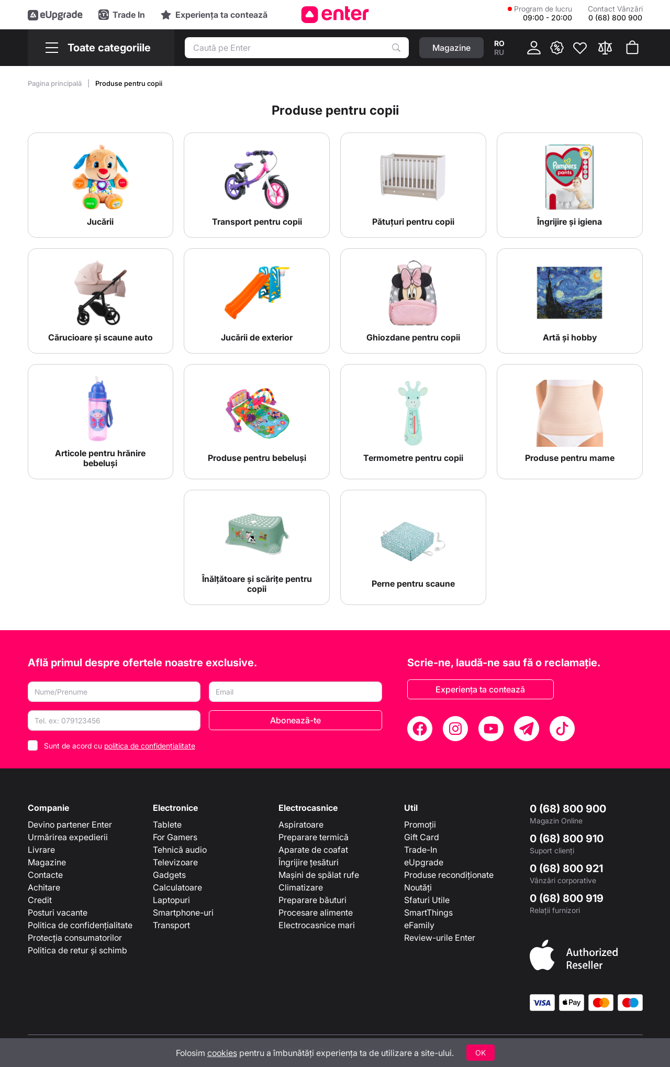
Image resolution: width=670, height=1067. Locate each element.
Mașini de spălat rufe (318, 875)
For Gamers (175, 837)
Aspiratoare (300, 824)
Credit (40, 900)
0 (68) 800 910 (567, 838)
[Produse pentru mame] (569, 422)
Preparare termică (313, 837)
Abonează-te (295, 720)
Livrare (41, 849)
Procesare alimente (315, 912)
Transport (171, 925)
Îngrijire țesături (308, 862)
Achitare (44, 887)
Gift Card (421, 837)
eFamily (419, 925)
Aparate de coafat (313, 849)
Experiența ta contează (480, 689)
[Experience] (214, 14)
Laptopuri (171, 900)
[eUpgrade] (55, 14)
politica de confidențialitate (149, 745)
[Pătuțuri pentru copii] (413, 185)
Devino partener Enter (70, 824)
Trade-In (420, 849)
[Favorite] (580, 47)
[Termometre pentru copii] (413, 422)
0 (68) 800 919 (567, 898)
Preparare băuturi (312, 900)
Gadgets (169, 875)
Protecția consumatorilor (75, 937)
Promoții (420, 824)
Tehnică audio (180, 849)
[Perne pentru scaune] (413, 547)
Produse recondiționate (449, 875)
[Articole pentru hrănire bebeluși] (100, 422)
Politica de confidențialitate (80, 925)
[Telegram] (526, 728)
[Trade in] (121, 14)
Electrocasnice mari (316, 925)
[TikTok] (562, 728)
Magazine (47, 862)
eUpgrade (423, 862)
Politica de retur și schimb (77, 950)
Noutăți (418, 887)
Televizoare (175, 862)
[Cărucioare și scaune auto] (100, 301)
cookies (222, 1053)
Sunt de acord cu (119, 745)
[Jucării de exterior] (256, 301)
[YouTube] (491, 728)
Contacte (45, 875)
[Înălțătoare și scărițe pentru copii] (256, 547)
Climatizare (300, 887)
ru (499, 52)
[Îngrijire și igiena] (569, 185)
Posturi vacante (57, 912)
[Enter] (335, 14)
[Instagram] (455, 728)
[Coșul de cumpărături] (632, 47)
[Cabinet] (534, 47)
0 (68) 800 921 (566, 868)
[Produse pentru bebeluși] (256, 422)
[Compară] (605, 47)
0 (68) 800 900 (568, 808)
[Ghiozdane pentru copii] (413, 301)
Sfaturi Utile (427, 900)
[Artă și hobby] (569, 301)
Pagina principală (55, 83)
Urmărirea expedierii (68, 837)
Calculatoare (177, 887)
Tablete (167, 824)
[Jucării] (100, 185)
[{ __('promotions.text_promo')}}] (557, 47)
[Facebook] (419, 728)
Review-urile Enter (439, 937)
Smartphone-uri (183, 912)
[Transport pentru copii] (256, 185)
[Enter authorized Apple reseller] (574, 954)
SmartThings (428, 912)
